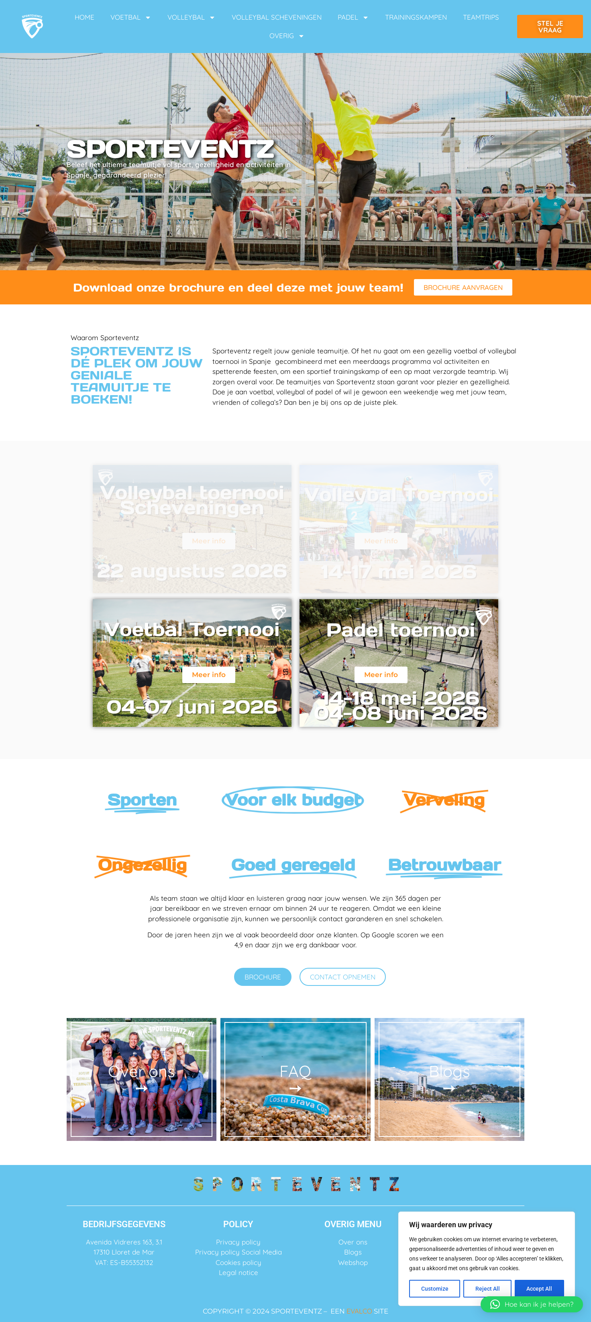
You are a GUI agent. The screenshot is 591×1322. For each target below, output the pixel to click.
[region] (486, 1259)
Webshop (353, 1262)
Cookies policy (238, 1262)
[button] (532, 1304)
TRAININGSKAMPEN (416, 17)
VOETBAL (130, 17)
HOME (84, 17)
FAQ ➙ (295, 1079)
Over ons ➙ (141, 1079)
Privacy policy (238, 1242)
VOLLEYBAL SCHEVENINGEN (277, 17)
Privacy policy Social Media (238, 1252)
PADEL (353, 17)
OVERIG (287, 36)
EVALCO (359, 1311)
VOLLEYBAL (191, 17)
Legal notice (238, 1272)
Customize (434, 1288)
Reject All (487, 1288)
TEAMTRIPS (481, 17)
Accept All (539, 1288)
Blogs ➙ (449, 1079)
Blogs (353, 1252)
